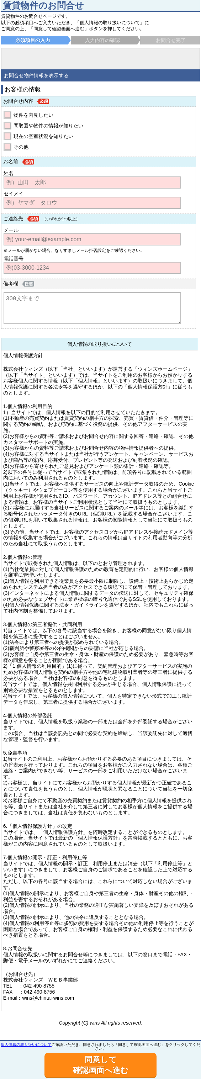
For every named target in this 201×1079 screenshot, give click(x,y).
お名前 (10, 161)
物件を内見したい (33, 115)
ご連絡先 (13, 218)
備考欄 (10, 283)
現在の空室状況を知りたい (43, 136)
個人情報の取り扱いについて (26, 1044)
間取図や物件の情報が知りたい (48, 125)
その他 (21, 147)
